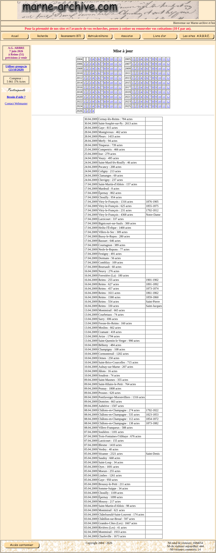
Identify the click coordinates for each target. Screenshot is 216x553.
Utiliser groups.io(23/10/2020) (16, 68)
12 (120, 59)
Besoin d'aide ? (16, 97)
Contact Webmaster (16, 103)
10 (111, 59)
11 (115, 59)
